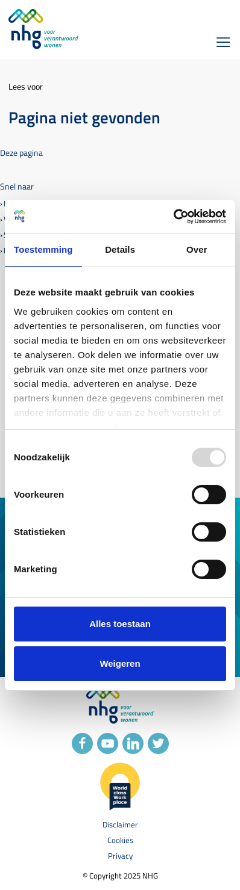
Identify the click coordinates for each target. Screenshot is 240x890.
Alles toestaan (120, 624)
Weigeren (119, 663)
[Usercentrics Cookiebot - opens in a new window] (173, 216)
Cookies (120, 840)
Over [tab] (196, 249)
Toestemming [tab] (43, 249)
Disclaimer (120, 824)
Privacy (120, 856)
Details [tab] (120, 249)
